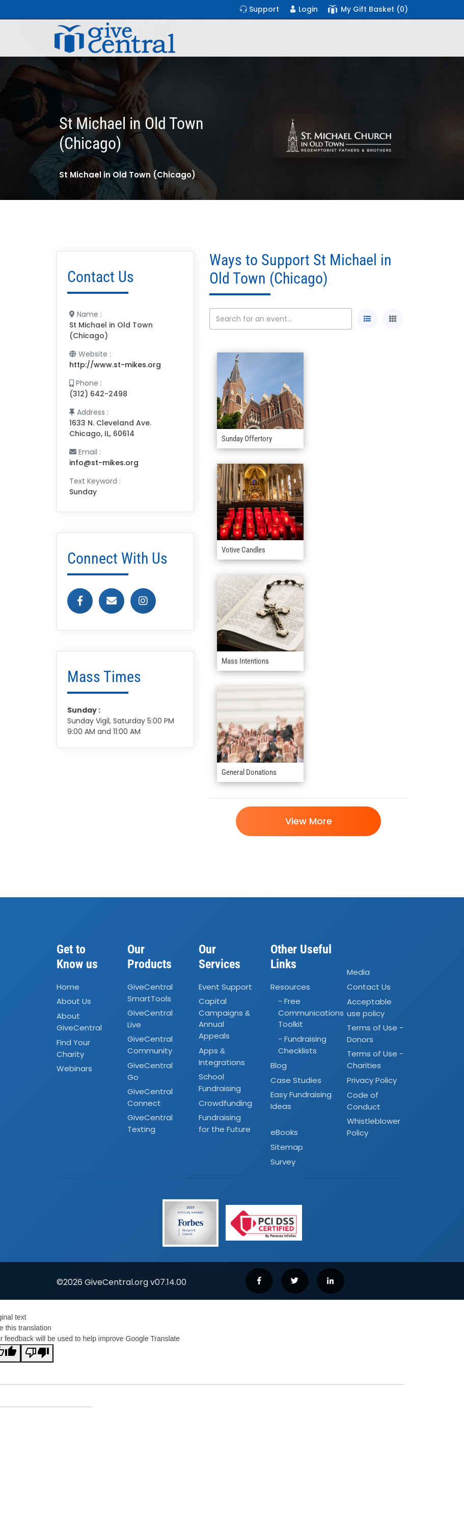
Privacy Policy (372, 1080)
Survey (282, 1161)
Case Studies (295, 1080)
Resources (290, 986)
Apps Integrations (222, 1056)
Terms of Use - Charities (375, 1059)
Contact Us (369, 986)
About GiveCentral (79, 1022)
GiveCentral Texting (150, 1124)
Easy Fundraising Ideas (301, 1101)
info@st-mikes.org (104, 463)
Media (358, 972)
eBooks (284, 1132)
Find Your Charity (73, 1048)
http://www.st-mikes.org (115, 365)
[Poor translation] (37, 1353)
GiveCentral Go (150, 1071)
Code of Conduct (363, 1101)
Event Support (225, 986)
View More (308, 821)
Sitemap (286, 1147)
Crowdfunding (225, 1103)
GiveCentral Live (150, 1018)
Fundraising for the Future (225, 1124)
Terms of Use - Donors (375, 1033)
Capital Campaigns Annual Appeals (224, 1019)
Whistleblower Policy (373, 1127)
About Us (74, 1001)
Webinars (74, 1068)
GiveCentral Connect (150, 1097)
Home (68, 986)
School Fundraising (220, 1082)
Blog (278, 1065)
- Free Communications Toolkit (311, 1013)
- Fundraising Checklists (302, 1045)
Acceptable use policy (369, 1007)
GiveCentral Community (150, 1045)
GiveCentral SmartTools (150, 992)
